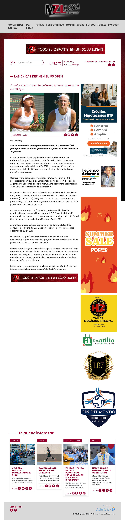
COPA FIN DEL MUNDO (15, 26)
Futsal (40, 24)
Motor (70, 24)
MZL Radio (29, 26)
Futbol (90, 24)
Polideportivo (55, 24)
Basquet (113, 24)
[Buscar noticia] (30, 62)
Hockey (101, 24)
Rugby (80, 24)
